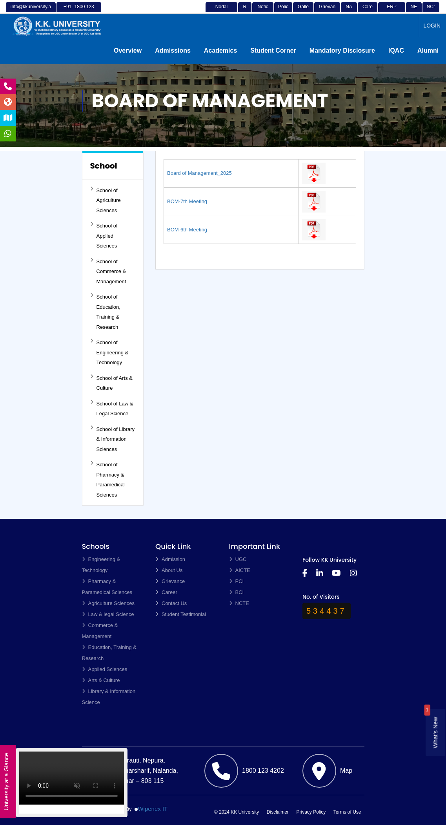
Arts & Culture (101, 680)
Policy (283, 11)
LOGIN (432, 25)
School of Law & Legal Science (111, 408)
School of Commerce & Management (108, 270)
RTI (245, 11)
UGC (238, 559)
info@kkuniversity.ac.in (31, 11)
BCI (236, 592)
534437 (326, 611)
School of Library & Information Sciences (112, 438)
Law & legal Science (108, 614)
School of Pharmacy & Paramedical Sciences (107, 479)
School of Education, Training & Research (105, 311)
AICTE (239, 570)
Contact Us (171, 603)
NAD (349, 11)
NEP (413, 11)
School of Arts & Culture (111, 382)
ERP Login (391, 11)
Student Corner (273, 50)
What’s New (435, 732)
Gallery (303, 11)
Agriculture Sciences (108, 603)
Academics (220, 50)
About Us (168, 570)
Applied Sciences (104, 669)
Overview (128, 50)
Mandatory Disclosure (342, 50)
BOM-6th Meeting (187, 230)
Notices (262, 11)
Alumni (428, 50)
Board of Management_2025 (199, 173)
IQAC (396, 50)
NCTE (239, 603)
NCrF (431, 11)
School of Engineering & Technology (109, 351)
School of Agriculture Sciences (105, 199)
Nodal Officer (221, 11)
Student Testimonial (180, 614)
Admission (170, 559)
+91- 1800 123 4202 (79, 11)
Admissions (173, 50)
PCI (236, 581)
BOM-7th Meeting (187, 201)
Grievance (327, 11)
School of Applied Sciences (104, 235)
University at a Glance (6, 782)
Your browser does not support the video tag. (71, 781)
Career (367, 11)
